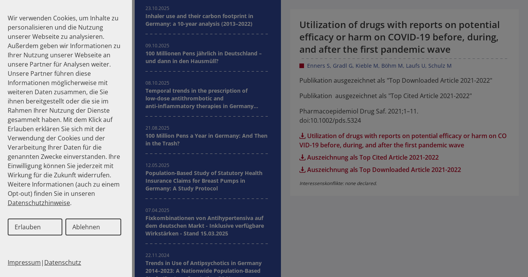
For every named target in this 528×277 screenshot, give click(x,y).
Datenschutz (62, 262)
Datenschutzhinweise (39, 203)
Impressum (24, 262)
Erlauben (28, 227)
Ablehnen (86, 227)
